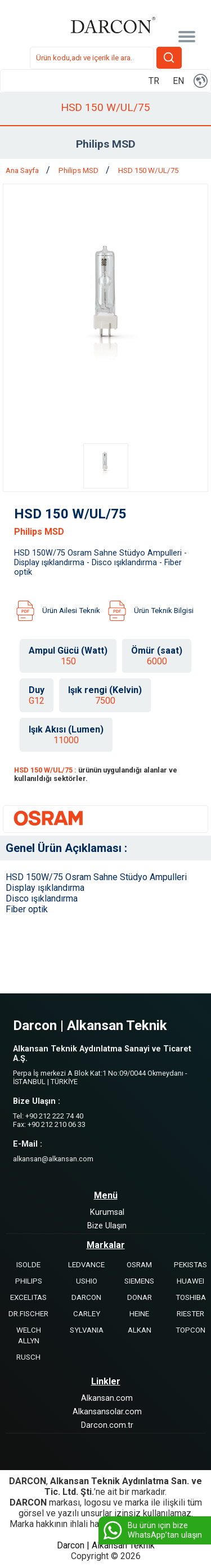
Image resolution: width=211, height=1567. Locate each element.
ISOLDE (28, 1264)
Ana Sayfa (23, 170)
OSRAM (139, 1264)
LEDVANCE (86, 1264)
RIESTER (190, 1313)
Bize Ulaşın (107, 1226)
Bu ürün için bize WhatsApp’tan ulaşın (151, 1530)
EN (178, 81)
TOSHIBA (191, 1297)
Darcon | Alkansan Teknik (106, 1545)
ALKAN (139, 1330)
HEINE (139, 1313)
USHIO (86, 1281)
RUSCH (28, 1357)
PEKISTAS (190, 1264)
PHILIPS (28, 1281)
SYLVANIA (87, 1330)
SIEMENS (139, 1281)
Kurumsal (107, 1212)
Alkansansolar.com (107, 1412)
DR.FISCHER (28, 1313)
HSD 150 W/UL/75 (148, 170)
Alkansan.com (107, 1398)
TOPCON (190, 1330)
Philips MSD (79, 170)
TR (154, 81)
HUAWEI (190, 1281)
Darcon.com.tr (107, 1425)
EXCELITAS (28, 1297)
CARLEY (86, 1313)
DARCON (86, 1297)
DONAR (139, 1297)
